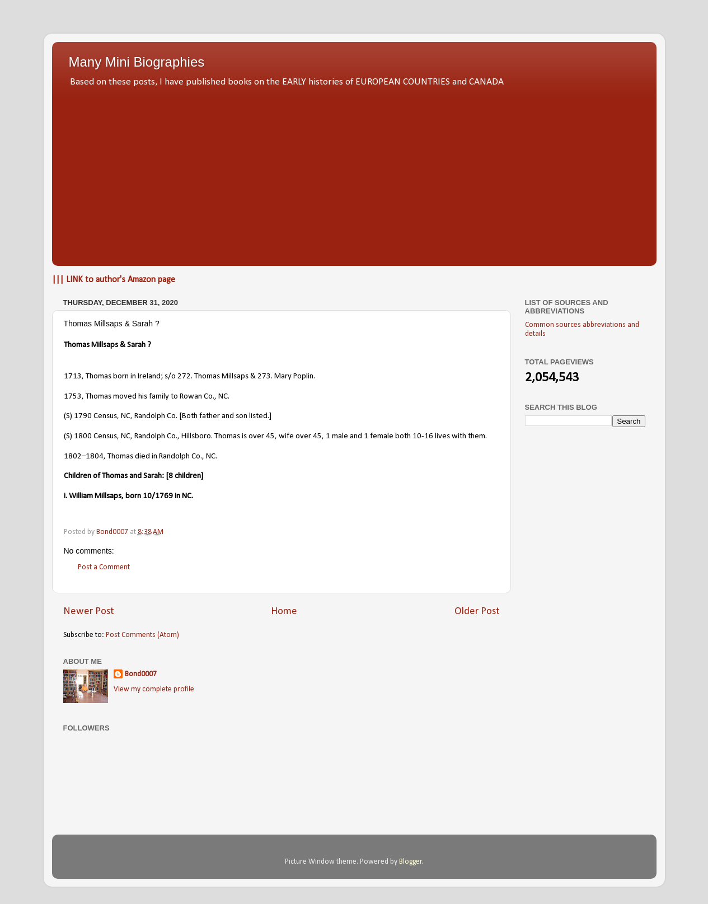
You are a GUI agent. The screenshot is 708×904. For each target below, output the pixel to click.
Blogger (410, 861)
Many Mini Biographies (137, 61)
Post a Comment (104, 567)
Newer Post (88, 611)
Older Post (477, 611)
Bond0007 (141, 674)
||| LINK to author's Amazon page (113, 279)
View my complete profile (154, 689)
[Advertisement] (354, 173)
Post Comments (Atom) (142, 635)
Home (284, 611)
